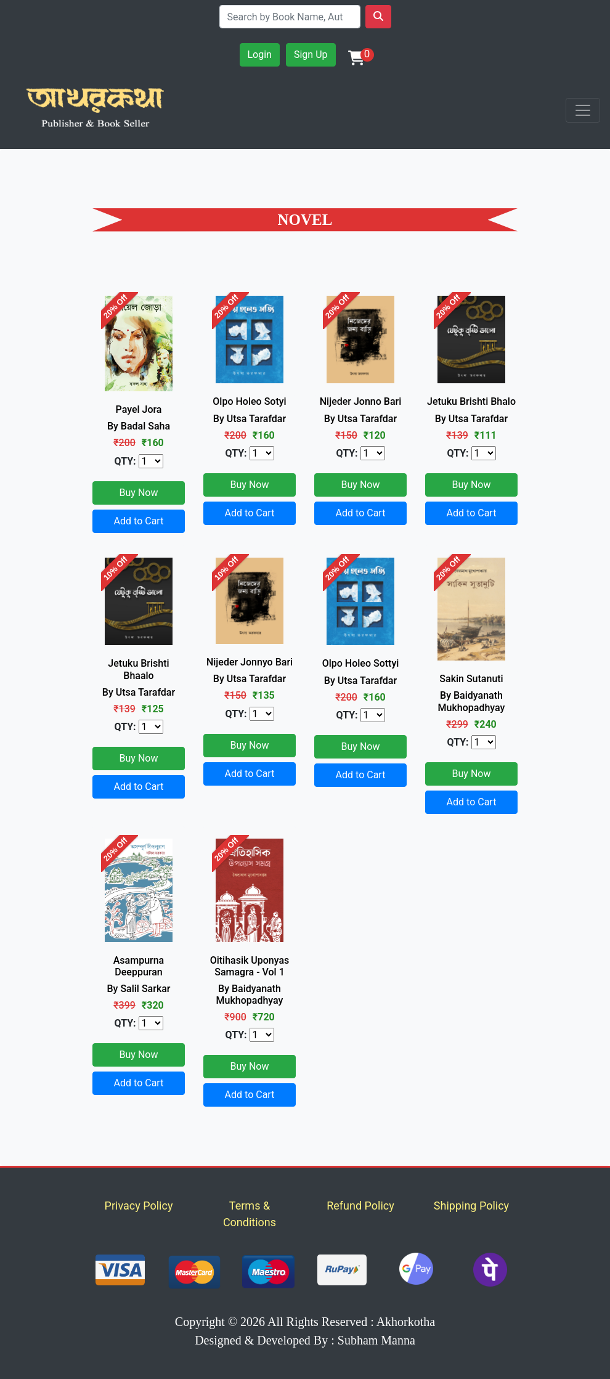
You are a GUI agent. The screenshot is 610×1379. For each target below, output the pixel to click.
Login (260, 54)
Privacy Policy (139, 1205)
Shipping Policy (471, 1205)
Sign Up (311, 54)
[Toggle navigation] (583, 110)
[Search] (289, 16)
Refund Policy (360, 1205)
